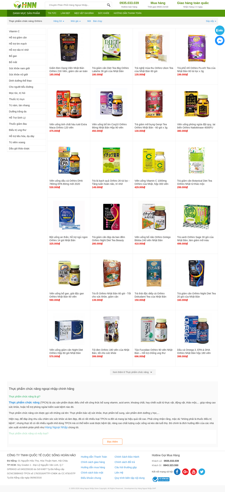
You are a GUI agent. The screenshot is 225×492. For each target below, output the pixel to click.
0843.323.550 (170, 465)
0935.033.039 (171, 460)
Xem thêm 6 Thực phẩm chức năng (133, 372)
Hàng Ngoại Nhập (56, 427)
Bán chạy (97, 21)
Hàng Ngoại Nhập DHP (147, 489)
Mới (89, 21)
